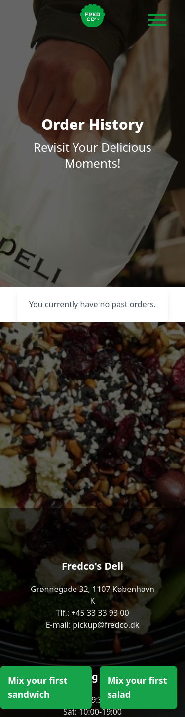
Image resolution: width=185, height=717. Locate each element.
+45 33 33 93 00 (100, 612)
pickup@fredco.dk (106, 624)
